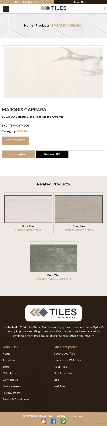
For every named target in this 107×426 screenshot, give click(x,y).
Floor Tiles (60, 365)
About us (9, 359)
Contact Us (10, 379)
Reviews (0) (52, 153)
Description (18, 153)
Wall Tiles (23, 131)
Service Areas (12, 385)
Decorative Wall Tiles (67, 359)
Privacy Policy (12, 392)
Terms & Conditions (16, 398)
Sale (56, 379)
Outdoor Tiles (63, 372)
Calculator (10, 372)
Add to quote (14, 140)
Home (28, 25)
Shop (6, 365)
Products (43, 25)
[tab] (18, 153)
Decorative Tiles (64, 352)
